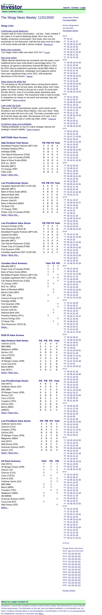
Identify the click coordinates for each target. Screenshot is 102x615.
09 (71, 44)
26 (77, 65)
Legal (13, 602)
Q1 (69, 551)
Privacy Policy (69, 590)
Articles (12, 12)
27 (77, 41)
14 (71, 41)
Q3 (76, 554)
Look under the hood (10, 105)
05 (68, 47)
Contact (75, 8)
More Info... (13, 175)
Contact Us (23, 602)
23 (77, 76)
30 (80, 44)
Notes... (4, 327)
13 (71, 73)
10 (71, 47)
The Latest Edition (70, 20)
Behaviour (48, 44)
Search (66, 8)
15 (74, 68)
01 (68, 44)
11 (71, 39)
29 (80, 68)
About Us (5, 602)
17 (74, 52)
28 (77, 49)
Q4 (79, 554)
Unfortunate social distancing (14, 31)
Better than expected (11, 50)
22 (77, 44)
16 (74, 44)
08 (71, 91)
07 (68, 41)
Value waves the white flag (13, 82)
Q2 (72, 554)
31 (80, 52)
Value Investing (19, 100)
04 (68, 39)
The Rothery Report (70, 31)
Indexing (52, 119)
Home (5, 12)
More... (41, 614)
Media (29, 76)
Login (83, 8)
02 (68, 76)
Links (20, 12)
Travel (47, 52)
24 (77, 52)
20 (74, 73)
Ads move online (9, 58)
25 (77, 47)
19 (74, 47)
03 (68, 52)
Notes (4, 175)
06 (68, 99)
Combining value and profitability (16, 124)
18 (74, 97)
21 (74, 41)
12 (71, 65)
